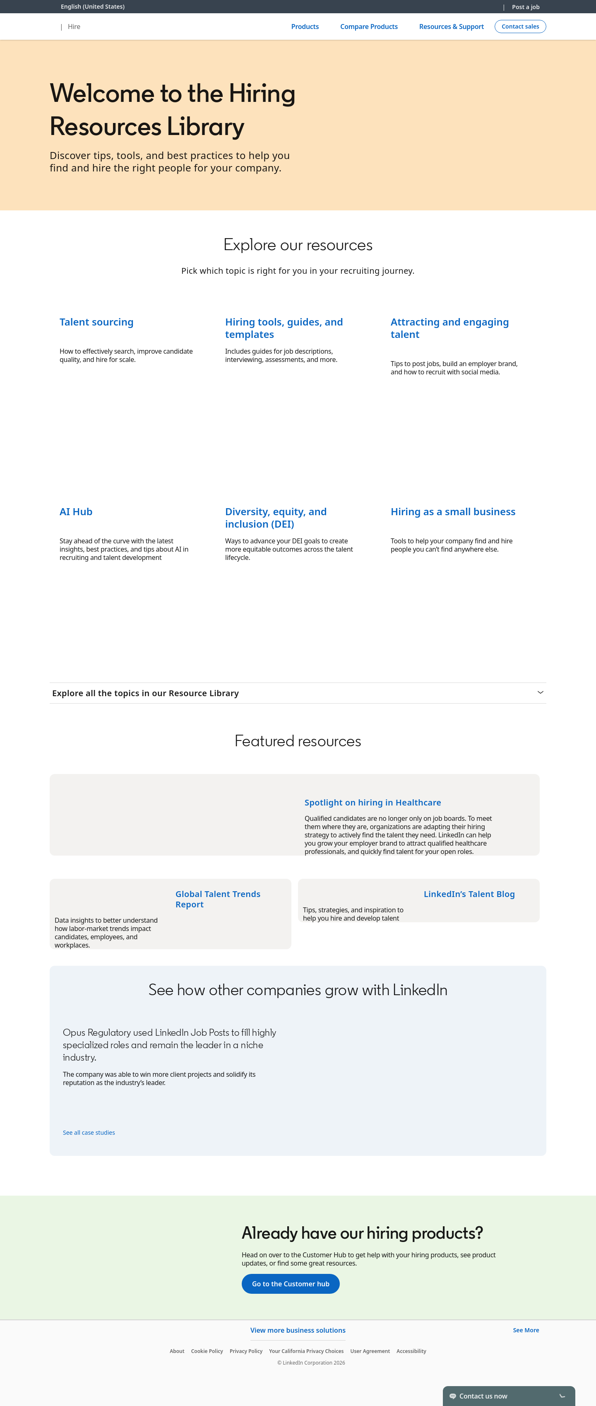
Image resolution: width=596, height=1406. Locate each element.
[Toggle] (562, 1396)
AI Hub (76, 511)
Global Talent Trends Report (218, 899)
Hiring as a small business (453, 511)
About (177, 1351)
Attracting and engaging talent (450, 328)
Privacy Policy (246, 1351)
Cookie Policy (207, 1351)
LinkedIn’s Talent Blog (469, 894)
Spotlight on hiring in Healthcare (373, 802)
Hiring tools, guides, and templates (284, 328)
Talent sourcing (97, 321)
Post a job (526, 7)
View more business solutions (298, 1330)
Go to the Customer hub (290, 1283)
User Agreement (370, 1351)
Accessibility (411, 1351)
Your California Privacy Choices (306, 1351)
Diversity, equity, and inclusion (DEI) (276, 517)
